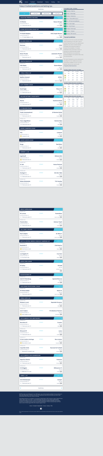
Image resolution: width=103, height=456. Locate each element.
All (24, 13)
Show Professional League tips (59, 327)
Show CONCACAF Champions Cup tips (59, 282)
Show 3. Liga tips (59, 192)
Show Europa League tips (58, 180)
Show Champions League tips (58, 169)
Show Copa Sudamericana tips (59, 396)
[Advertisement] (41, 93)
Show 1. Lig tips (59, 416)
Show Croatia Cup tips (58, 61)
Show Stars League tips (58, 302)
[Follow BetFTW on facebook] (41, 449)
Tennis (47, 2)
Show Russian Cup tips (58, 315)
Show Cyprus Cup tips (59, 72)
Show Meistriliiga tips (58, 128)
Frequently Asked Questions (70, 66)
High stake (57, 13)
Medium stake (46, 13)
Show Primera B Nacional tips (59, 17)
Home (26, 2)
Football (32, 2)
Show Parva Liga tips (59, 41)
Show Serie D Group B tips (58, 270)
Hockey (53, 2)
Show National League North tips (58, 117)
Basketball (40, 2)
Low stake (35, 13)
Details (40, 21)
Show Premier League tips (58, 105)
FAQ (59, 2)
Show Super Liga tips (59, 338)
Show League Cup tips (58, 29)
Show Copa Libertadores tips (58, 359)
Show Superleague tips (58, 250)
